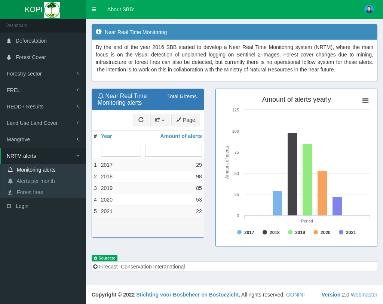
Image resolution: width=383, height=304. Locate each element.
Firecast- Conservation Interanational (139, 267)
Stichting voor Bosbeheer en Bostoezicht (187, 295)
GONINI (295, 295)
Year (106, 136)
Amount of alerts (181, 136)
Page (185, 120)
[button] (94, 9)
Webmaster (364, 295)
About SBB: (120, 9)
